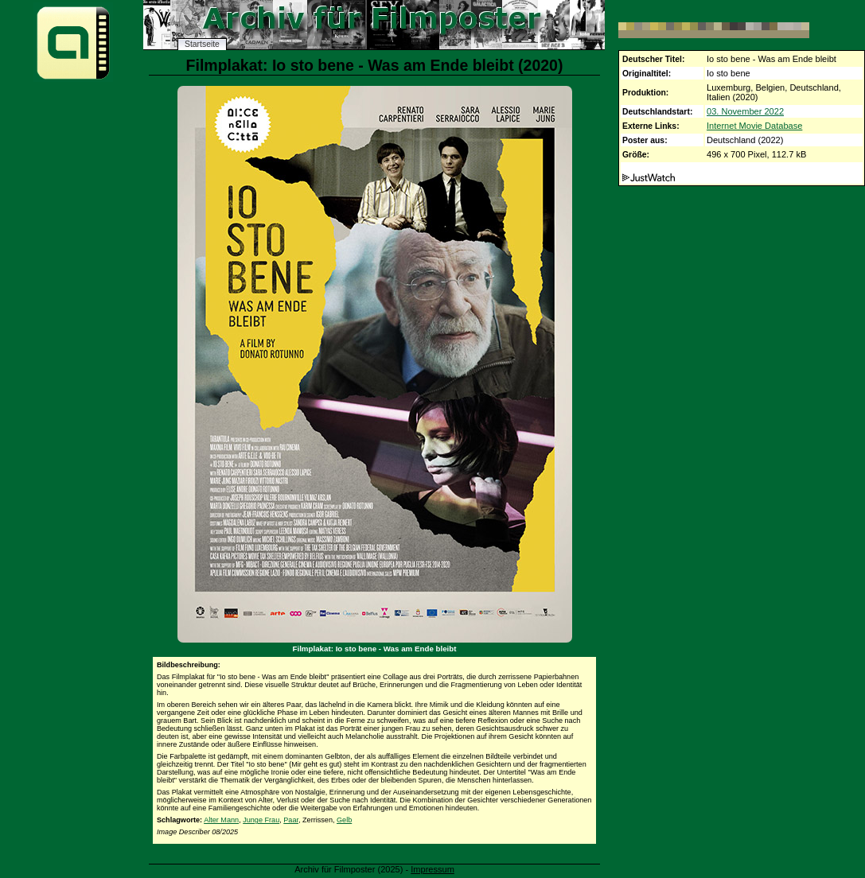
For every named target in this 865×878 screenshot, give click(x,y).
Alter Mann (221, 820)
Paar (290, 820)
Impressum (432, 869)
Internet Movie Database (754, 125)
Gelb (344, 820)
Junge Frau (261, 820)
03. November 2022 (745, 111)
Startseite (202, 44)
